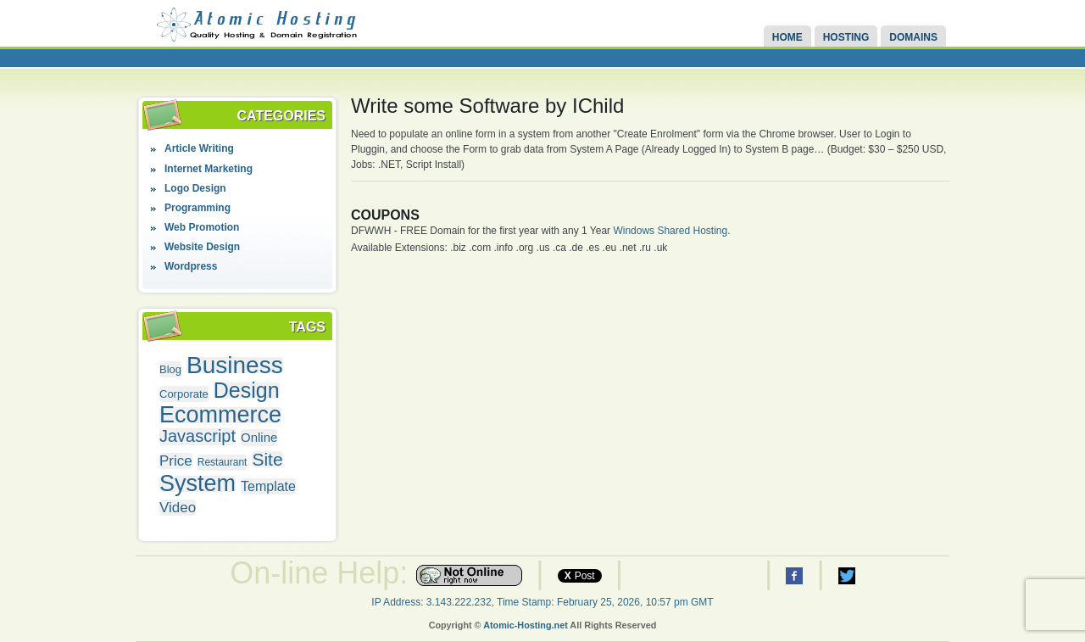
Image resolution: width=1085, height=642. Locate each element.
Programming (197, 208)
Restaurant (223, 462)
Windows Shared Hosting (670, 231)
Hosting (846, 37)
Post (580, 576)
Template (268, 486)
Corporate (184, 394)
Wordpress (190, 266)
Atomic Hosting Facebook (794, 575)
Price (175, 461)
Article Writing (199, 148)
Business (234, 365)
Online (259, 437)
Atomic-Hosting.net (525, 625)
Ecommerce (220, 415)
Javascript (197, 436)
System (197, 484)
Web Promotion (201, 227)
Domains (913, 37)
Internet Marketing (208, 169)
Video (177, 508)
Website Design (202, 247)
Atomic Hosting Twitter (846, 575)
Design (247, 390)
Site (267, 459)
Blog (170, 369)
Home (787, 37)
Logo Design (195, 188)
